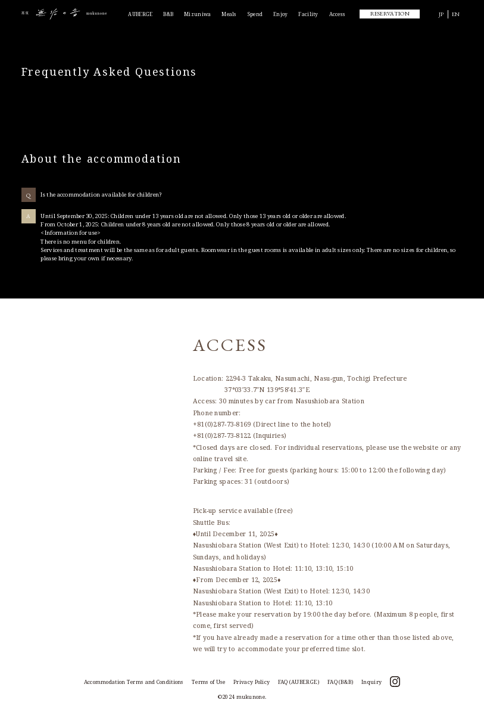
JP (441, 14)
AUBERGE (140, 14)
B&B (168, 14)
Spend (255, 14)
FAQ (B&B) (340, 682)
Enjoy (280, 14)
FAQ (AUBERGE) (299, 682)
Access (337, 14)
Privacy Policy (251, 682)
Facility (308, 14)
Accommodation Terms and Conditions (134, 682)
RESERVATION (390, 13)
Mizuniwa (197, 14)
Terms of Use (209, 682)
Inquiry (371, 682)
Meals (229, 14)
